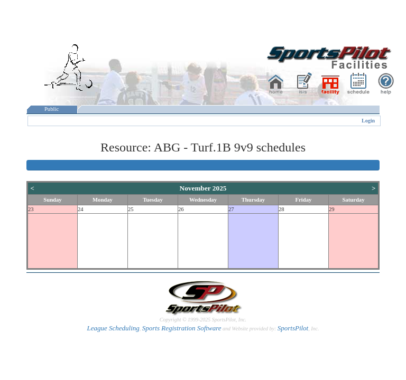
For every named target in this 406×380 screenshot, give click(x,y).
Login (368, 121)
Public (52, 109)
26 (181, 209)
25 (131, 209)
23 (31, 209)
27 (231, 209)
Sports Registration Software (182, 328)
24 (81, 209)
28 (281, 209)
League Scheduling (113, 328)
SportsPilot (293, 328)
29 (332, 209)
